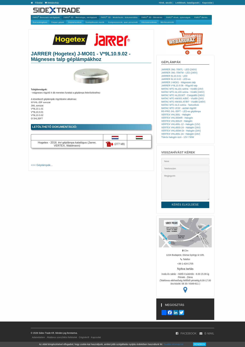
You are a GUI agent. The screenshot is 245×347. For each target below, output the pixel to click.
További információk (173, 344)
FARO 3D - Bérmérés (151, 17)
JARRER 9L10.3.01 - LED (174, 76)
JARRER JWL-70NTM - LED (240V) (179, 72)
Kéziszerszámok (149, 22)
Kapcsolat (207, 2)
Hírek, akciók (165, 2)
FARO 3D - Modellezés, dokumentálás (119, 17)
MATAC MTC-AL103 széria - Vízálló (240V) (182, 92)
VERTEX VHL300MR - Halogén (177, 118)
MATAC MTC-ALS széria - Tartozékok (180, 105)
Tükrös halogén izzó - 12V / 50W (177, 137)
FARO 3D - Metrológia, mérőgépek (80, 17)
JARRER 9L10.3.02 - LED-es (175, 79)
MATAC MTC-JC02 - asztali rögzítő (178, 108)
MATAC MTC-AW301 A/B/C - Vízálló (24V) (182, 98)
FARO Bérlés (200, 17)
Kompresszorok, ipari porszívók (123, 22)
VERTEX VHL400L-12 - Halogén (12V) (180, 124)
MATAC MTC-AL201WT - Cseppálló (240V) (182, 95)
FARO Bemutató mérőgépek (46, 17)
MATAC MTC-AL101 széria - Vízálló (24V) (182, 89)
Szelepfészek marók (94, 22)
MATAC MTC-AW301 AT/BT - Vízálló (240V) (183, 101)
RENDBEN (199, 344)
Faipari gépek (57, 22)
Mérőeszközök (167, 22)
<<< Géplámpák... (42, 165)
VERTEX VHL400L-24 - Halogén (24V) (180, 134)
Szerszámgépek (40, 22)
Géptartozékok (75, 22)
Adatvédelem (38, 337)
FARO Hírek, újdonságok (178, 17)
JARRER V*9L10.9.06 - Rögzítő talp (179, 85)
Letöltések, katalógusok (187, 2)
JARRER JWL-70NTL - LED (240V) (179, 69)
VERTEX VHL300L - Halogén (176, 114)
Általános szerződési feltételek (62, 337)
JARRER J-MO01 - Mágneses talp (178, 82)
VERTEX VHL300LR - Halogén (176, 121)
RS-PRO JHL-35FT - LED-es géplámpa (181, 111)
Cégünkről (84, 337)
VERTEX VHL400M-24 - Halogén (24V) (181, 130)
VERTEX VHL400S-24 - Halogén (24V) (180, 127)
